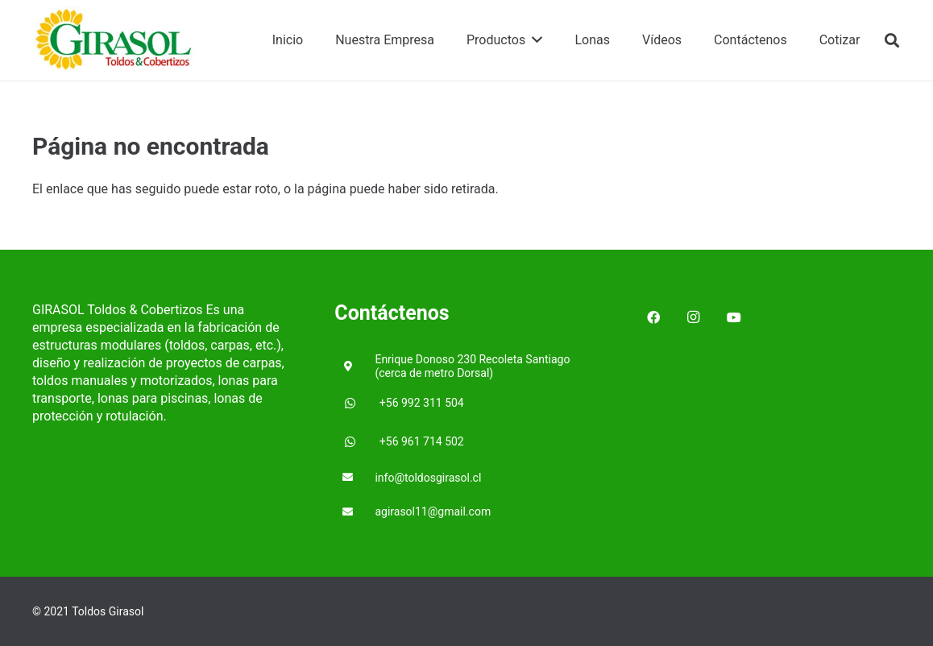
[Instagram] (694, 317)
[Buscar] (892, 41)
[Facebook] (653, 317)
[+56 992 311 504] (356, 403)
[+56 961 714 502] (356, 442)
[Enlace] (114, 40)
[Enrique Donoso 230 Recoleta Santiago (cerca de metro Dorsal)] (354, 367)
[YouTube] (734, 317)
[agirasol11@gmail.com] (354, 512)
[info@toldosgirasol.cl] (354, 478)
